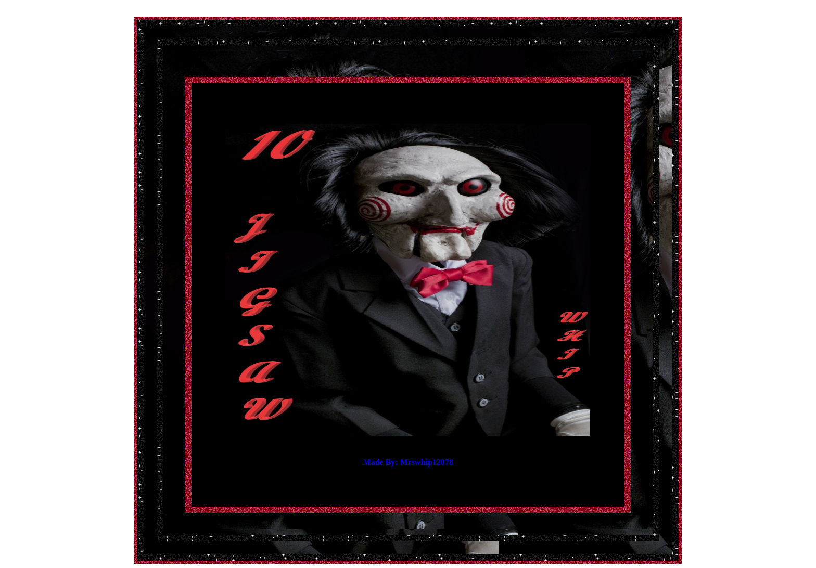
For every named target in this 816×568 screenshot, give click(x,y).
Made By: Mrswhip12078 (408, 462)
